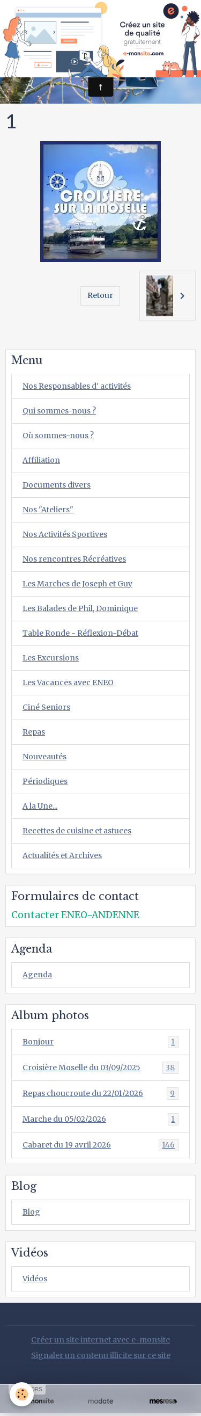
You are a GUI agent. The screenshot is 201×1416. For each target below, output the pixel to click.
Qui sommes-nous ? (59, 411)
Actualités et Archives (62, 855)
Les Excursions (51, 658)
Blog (31, 1212)
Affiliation (41, 460)
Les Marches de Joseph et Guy (77, 584)
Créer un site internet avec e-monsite (100, 1340)
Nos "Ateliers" (48, 509)
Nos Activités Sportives (65, 534)
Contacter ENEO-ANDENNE (75, 915)
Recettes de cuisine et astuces (77, 831)
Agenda (37, 974)
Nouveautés (44, 756)
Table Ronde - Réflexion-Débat (80, 633)
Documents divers (57, 485)
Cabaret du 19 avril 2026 (100, 1145)
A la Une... (40, 806)
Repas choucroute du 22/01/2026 (100, 1093)
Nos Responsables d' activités (77, 386)
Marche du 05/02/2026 (100, 1119)
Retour (100, 295)
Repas (34, 732)
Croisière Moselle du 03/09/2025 (100, 1068)
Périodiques (45, 781)
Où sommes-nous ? (58, 435)
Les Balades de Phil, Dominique (80, 608)
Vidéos (35, 1278)
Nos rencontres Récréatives (74, 559)
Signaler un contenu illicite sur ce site (100, 1355)
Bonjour (100, 1042)
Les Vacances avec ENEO (68, 682)
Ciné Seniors (46, 707)
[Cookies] (22, 1394)
